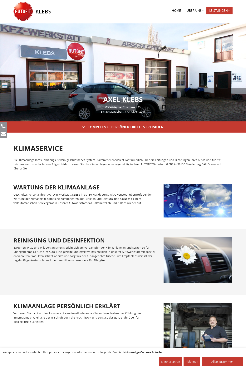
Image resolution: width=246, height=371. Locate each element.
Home (176, 10)
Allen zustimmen (222, 362)
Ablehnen (192, 361)
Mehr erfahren (170, 362)
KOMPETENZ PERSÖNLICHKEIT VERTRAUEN (123, 127)
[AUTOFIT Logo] (23, 11)
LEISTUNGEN (219, 10)
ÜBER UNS (195, 10)
